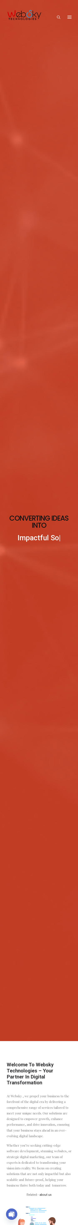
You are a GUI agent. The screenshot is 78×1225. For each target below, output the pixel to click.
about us (46, 1195)
